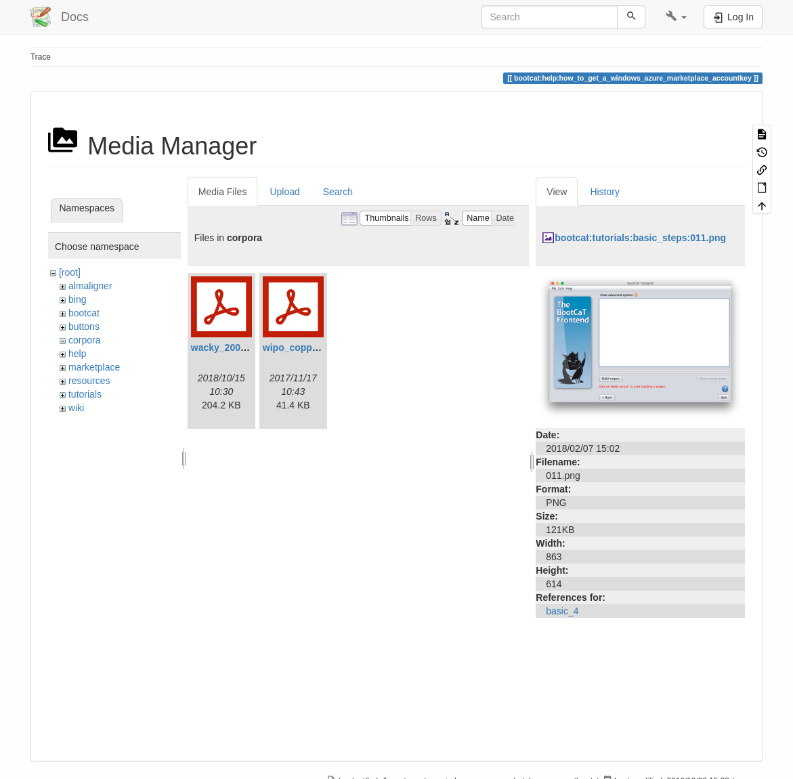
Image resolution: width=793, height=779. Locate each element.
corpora (84, 340)
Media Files (222, 191)
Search (338, 191)
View (556, 191)
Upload (284, 191)
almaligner (90, 285)
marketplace (94, 367)
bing (77, 299)
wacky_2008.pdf (227, 347)
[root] (70, 272)
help (77, 353)
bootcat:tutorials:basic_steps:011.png (640, 237)
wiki (76, 407)
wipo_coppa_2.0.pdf (308, 347)
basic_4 (562, 611)
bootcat (84, 313)
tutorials (85, 394)
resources (89, 380)
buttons (84, 326)
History (605, 191)
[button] (676, 17)
